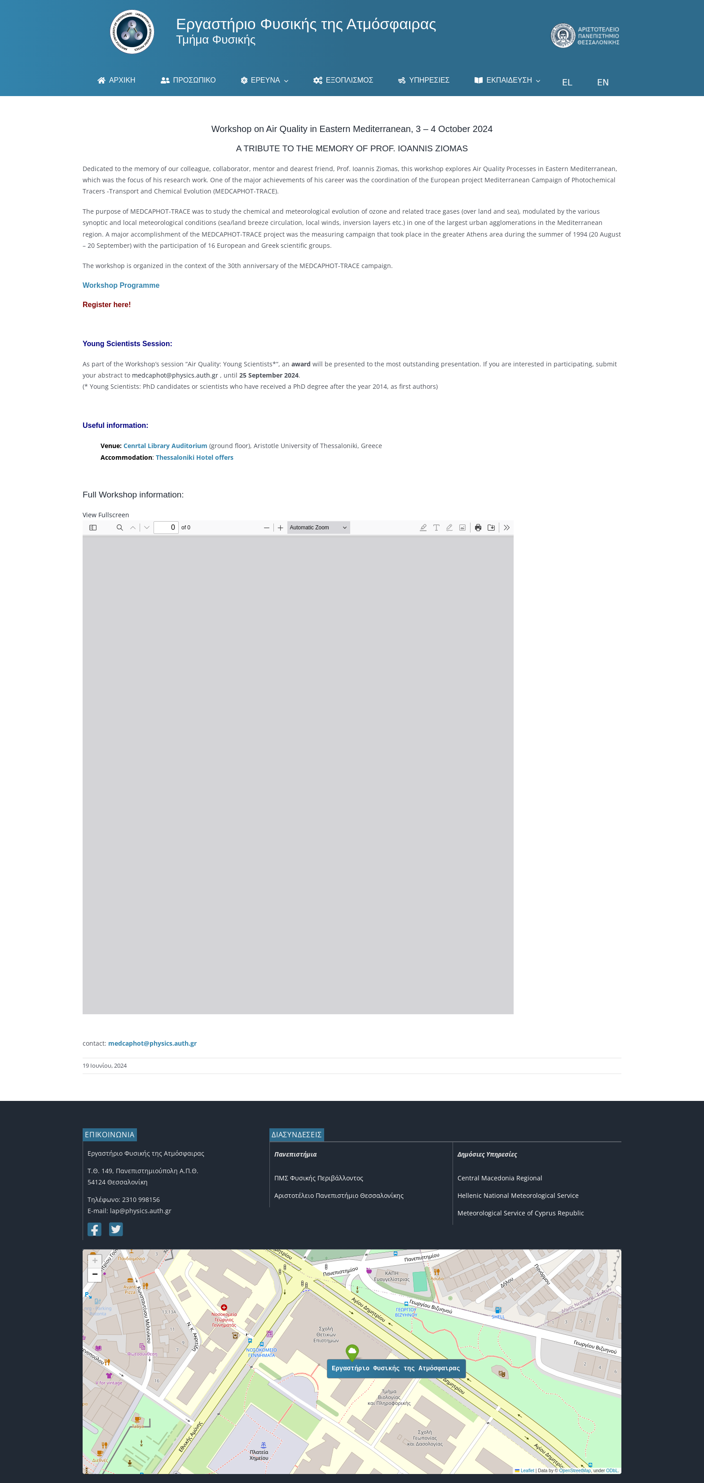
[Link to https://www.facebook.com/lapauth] (94, 1229)
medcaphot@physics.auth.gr (175, 375)
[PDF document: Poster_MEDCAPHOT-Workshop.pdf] (298, 767)
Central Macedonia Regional (500, 1178)
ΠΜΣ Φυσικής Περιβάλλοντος (318, 1178)
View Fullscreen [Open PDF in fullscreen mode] (106, 514)
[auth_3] (585, 26)
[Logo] (132, 12)
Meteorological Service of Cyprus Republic (521, 1213)
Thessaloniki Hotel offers (194, 457)
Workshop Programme (121, 285)
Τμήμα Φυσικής (215, 39)
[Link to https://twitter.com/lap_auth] (115, 1229)
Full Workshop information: (133, 494)
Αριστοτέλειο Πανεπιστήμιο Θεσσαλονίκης (339, 1195)
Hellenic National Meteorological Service (518, 1195)
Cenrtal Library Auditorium (165, 445)
